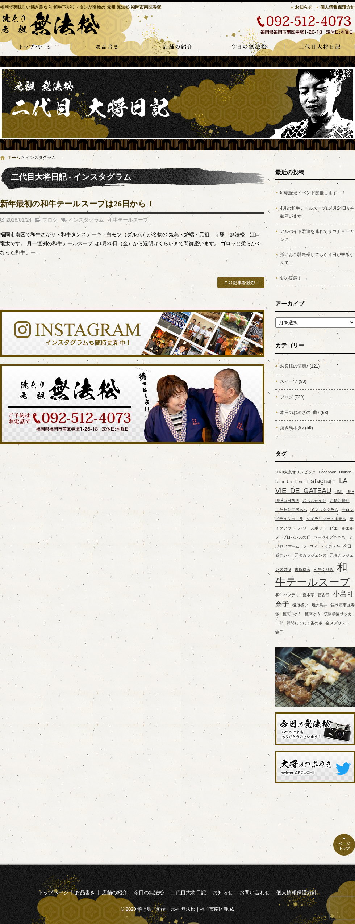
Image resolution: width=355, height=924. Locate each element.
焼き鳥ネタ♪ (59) (296, 427)
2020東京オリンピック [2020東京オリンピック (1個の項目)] (295, 472)
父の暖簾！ (291, 278)
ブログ (50, 220)
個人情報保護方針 (337, 7)
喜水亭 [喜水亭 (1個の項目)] (308, 595)
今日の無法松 (248, 47)
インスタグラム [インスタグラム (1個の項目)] (324, 509)
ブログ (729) (292, 397)
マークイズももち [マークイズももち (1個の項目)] (330, 537)
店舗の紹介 (177, 47)
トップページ (35, 47)
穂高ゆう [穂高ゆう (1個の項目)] (313, 614)
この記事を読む (240, 282)
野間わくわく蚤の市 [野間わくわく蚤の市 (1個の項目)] (304, 623)
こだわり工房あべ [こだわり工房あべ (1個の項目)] (291, 509)
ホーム (13, 157)
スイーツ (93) (293, 381)
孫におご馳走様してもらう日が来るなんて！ (317, 258)
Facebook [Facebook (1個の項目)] (327, 472)
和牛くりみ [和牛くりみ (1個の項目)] (324, 569)
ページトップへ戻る (344, 845)
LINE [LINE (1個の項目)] (339, 491)
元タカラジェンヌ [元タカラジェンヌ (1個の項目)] (310, 555)
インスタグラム (86, 220)
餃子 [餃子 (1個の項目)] (279, 632)
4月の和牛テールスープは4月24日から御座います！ (317, 212)
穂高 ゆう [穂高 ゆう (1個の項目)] (292, 614)
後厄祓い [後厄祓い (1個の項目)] (300, 605)
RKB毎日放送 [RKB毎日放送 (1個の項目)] (287, 500)
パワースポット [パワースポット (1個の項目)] (312, 528)
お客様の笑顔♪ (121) (300, 366)
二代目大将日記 (319, 47)
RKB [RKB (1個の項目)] (350, 491)
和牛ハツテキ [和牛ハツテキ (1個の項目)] (287, 595)
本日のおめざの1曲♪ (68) (304, 412)
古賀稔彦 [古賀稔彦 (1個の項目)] (302, 569)
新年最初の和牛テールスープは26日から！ (77, 203)
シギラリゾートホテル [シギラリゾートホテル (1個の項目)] (326, 519)
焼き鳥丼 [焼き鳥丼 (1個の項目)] (319, 605)
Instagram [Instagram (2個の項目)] (320, 481)
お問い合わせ (254, 892)
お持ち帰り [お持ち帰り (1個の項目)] (340, 500)
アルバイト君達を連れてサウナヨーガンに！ (317, 235)
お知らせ (303, 7)
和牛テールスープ (128, 220)
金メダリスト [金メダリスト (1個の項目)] (338, 623)
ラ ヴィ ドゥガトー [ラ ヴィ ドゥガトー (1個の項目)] (321, 546)
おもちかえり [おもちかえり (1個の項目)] (314, 500)
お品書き (106, 47)
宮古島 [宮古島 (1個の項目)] (324, 595)
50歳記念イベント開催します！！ (313, 192)
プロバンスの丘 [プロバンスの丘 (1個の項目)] (296, 537)
